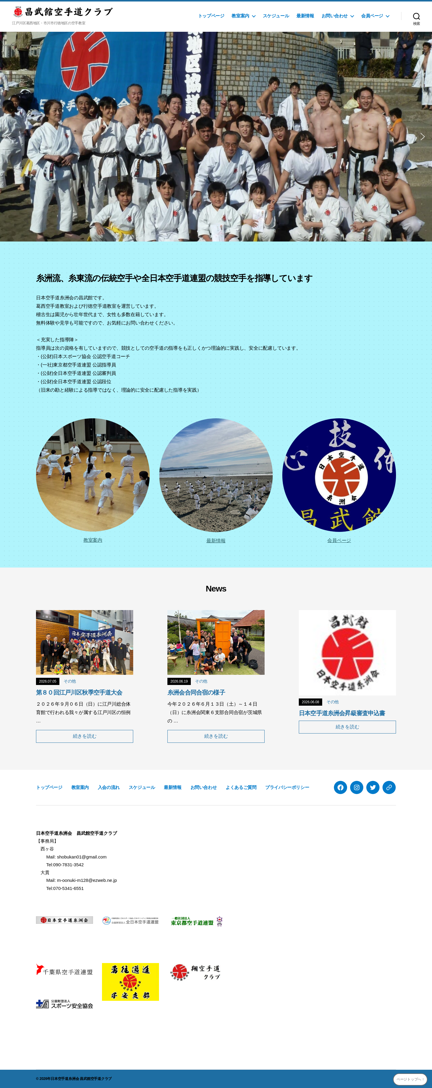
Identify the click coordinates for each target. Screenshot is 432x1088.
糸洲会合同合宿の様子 (196, 692)
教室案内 (240, 15)
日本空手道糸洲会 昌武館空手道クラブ (81, 1079)
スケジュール (276, 15)
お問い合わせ (335, 15)
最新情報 (305, 15)
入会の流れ (109, 787)
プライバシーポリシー (287, 787)
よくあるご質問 (241, 787)
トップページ (211, 15)
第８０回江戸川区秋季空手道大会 (79, 692)
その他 (70, 681)
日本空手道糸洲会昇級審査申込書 (342, 713)
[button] (9, 136)
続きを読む (85, 736)
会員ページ (372, 15)
